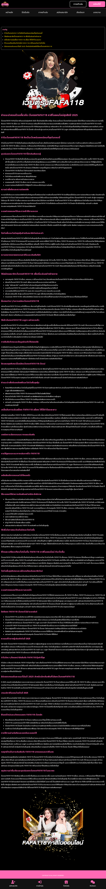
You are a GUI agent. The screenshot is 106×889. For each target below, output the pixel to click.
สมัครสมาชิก (62, 12)
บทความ (97, 12)
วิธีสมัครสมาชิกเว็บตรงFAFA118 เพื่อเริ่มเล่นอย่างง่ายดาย (22, 36)
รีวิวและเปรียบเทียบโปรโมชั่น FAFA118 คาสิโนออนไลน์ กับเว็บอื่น (24, 43)
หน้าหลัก (9, 12)
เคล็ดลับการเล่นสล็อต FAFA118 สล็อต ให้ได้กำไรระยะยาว (22, 40)
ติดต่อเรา (80, 12)
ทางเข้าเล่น (43, 12)
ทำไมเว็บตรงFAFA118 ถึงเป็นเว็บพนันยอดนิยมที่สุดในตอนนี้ (23, 33)
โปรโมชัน (25, 12)
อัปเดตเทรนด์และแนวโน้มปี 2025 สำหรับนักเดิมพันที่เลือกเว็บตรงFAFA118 (28, 46)
